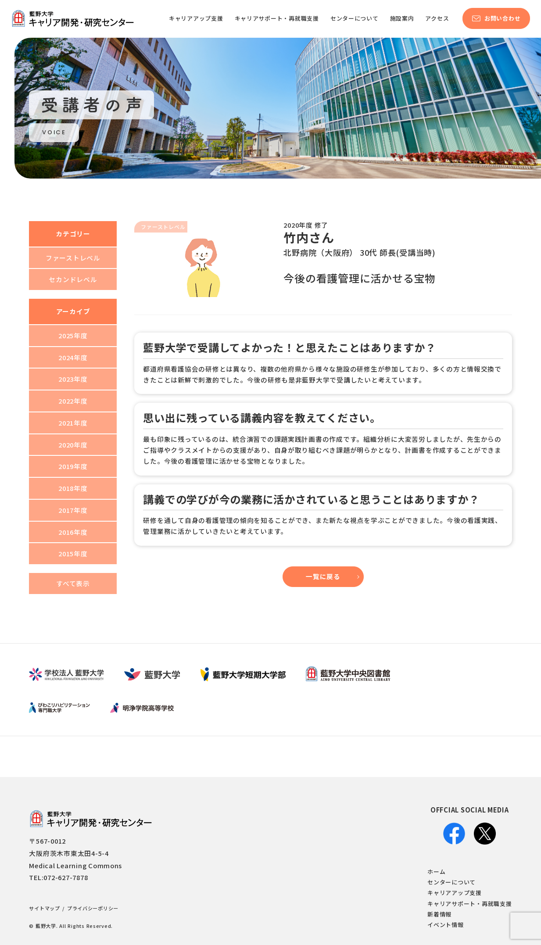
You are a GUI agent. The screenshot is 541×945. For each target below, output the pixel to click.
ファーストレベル (73, 257)
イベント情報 (445, 924)
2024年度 (72, 357)
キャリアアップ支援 (454, 892)
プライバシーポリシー (92, 908)
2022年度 (72, 400)
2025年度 (72, 335)
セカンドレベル (73, 279)
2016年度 (72, 532)
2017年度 (72, 510)
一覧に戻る (323, 576)
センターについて (451, 882)
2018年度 (72, 488)
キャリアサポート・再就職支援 (469, 903)
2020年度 (72, 444)
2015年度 (72, 553)
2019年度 (72, 466)
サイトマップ (44, 908)
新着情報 (439, 914)
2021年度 (72, 422)
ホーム (436, 871)
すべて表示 (73, 583)
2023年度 (72, 378)
